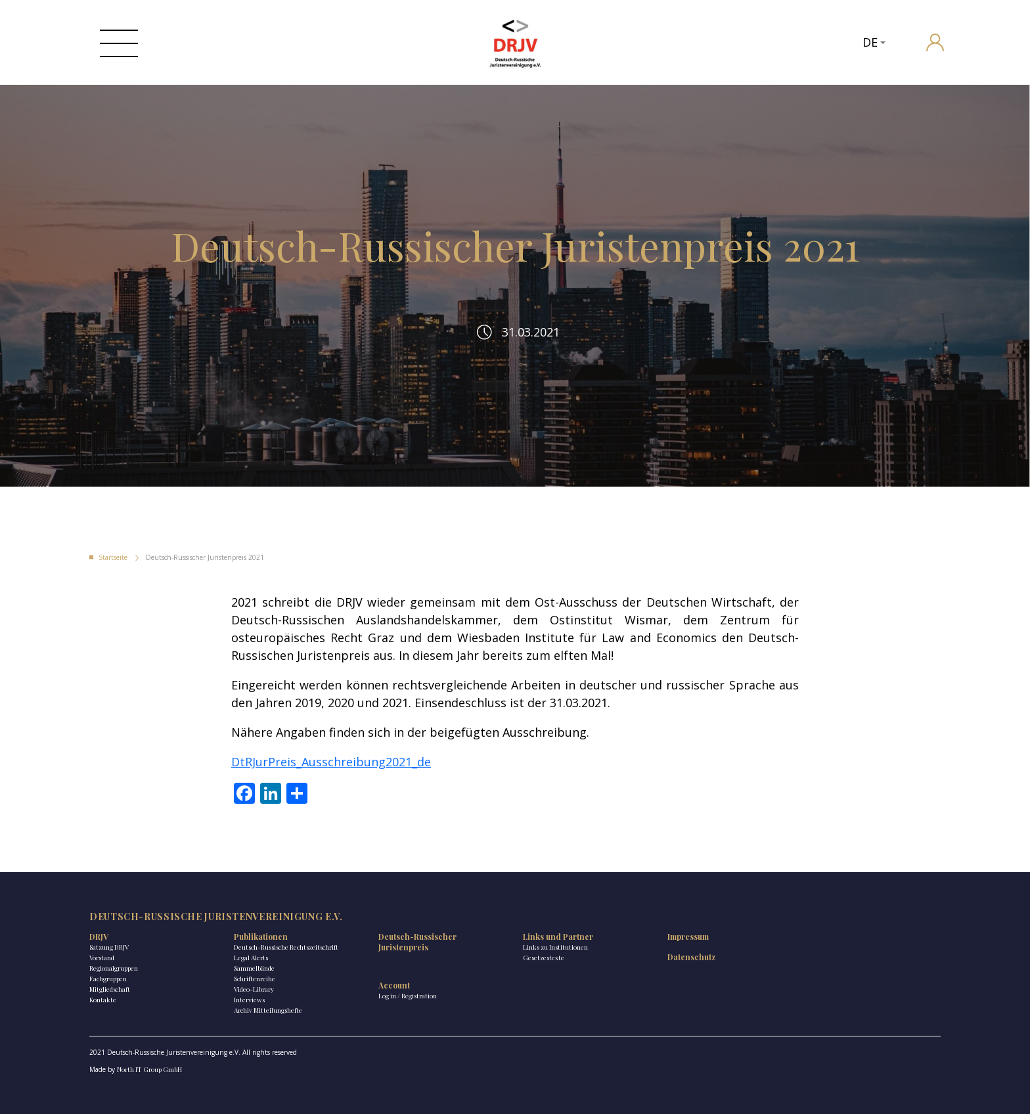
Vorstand (101, 957)
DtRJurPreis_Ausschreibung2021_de (331, 762)
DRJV (98, 936)
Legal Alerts (251, 957)
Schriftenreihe (254, 978)
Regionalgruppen (113, 968)
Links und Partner (558, 936)
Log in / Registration (407, 995)
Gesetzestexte (543, 957)
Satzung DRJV (109, 947)
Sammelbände (254, 968)
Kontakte (102, 999)
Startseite (113, 557)
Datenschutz (691, 957)
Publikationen (261, 936)
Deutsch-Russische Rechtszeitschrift (286, 947)
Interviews (249, 999)
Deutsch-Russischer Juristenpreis (417, 941)
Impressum (688, 936)
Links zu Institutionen (555, 947)
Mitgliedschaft (109, 989)
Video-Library (254, 989)
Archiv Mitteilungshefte (268, 1010)
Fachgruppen (108, 978)
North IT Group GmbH (149, 1069)
